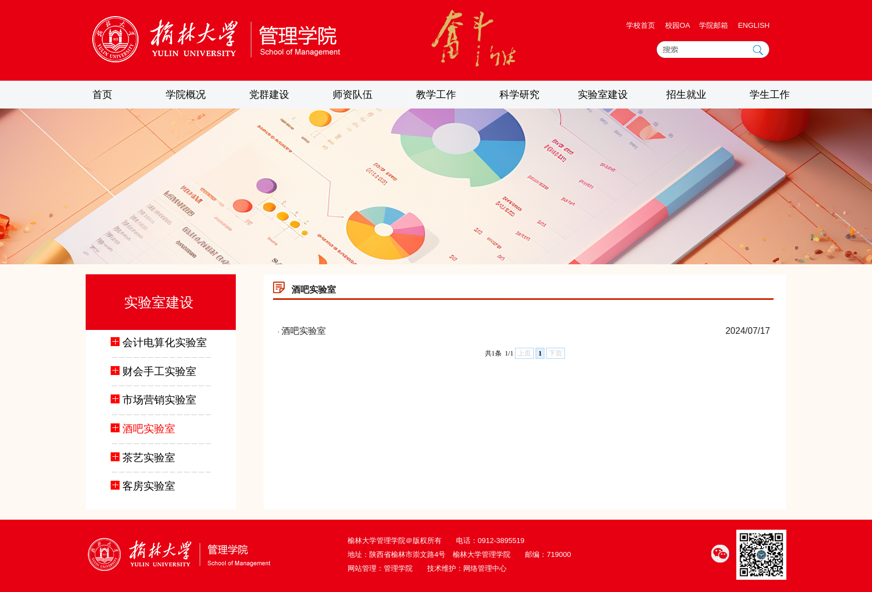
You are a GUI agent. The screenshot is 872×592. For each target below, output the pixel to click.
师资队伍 (353, 94)
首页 (102, 94)
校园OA (678, 25)
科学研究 (519, 94)
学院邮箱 (713, 25)
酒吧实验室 (303, 331)
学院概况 (186, 94)
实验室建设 (603, 94)
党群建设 (269, 94)
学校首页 (640, 25)
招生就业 (686, 94)
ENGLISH (754, 25)
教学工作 (436, 94)
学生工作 (770, 94)
